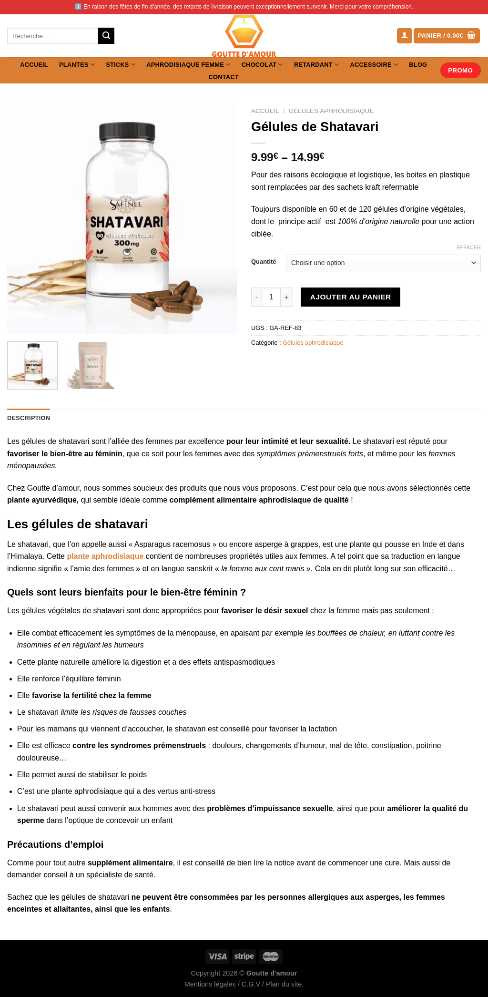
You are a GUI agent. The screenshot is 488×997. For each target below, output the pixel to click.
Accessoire (374, 64)
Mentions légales (210, 984)
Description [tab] (28, 417)
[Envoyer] (106, 36)
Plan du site (284, 984)
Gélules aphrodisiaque (331, 110)
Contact (224, 77)
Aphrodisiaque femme (188, 64)
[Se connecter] (404, 36)
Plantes (77, 64)
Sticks (120, 64)
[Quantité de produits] (271, 297)
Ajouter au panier (350, 297)
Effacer (469, 247)
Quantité (263, 261)
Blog (418, 64)
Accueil (34, 64)
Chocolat (262, 64)
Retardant (316, 64)
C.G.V (251, 984)
